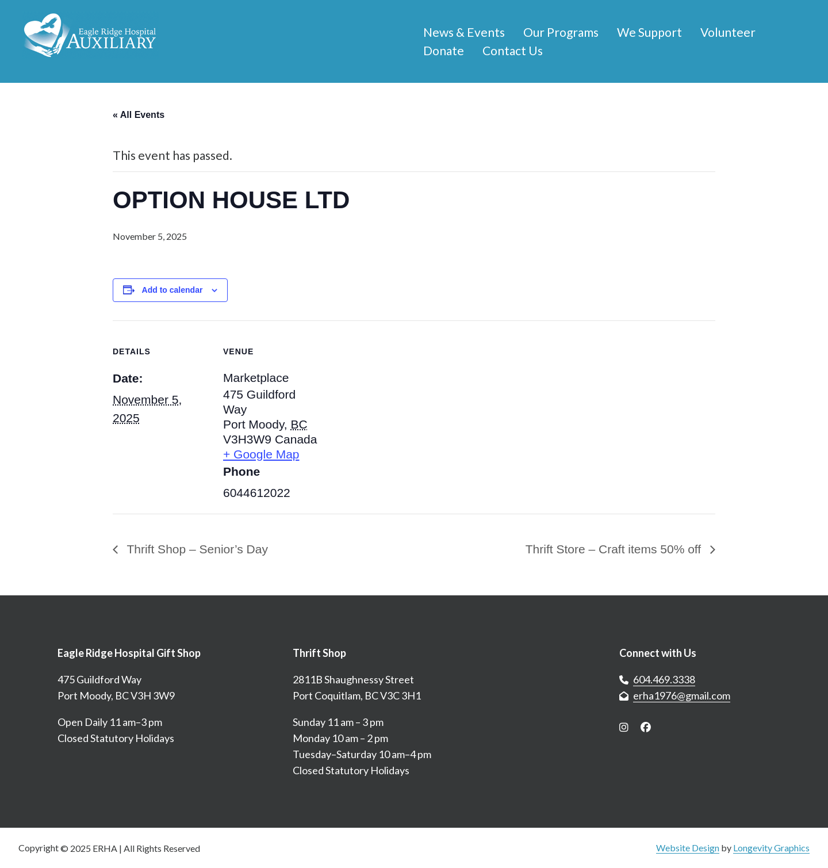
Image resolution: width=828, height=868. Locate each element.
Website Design (687, 847)
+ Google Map (261, 454)
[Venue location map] (394, 400)
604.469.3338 (664, 679)
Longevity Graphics (771, 847)
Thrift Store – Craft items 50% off (615, 549)
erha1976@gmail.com (681, 695)
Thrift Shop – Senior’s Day (196, 549)
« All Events (138, 115)
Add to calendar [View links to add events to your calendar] (172, 290)
